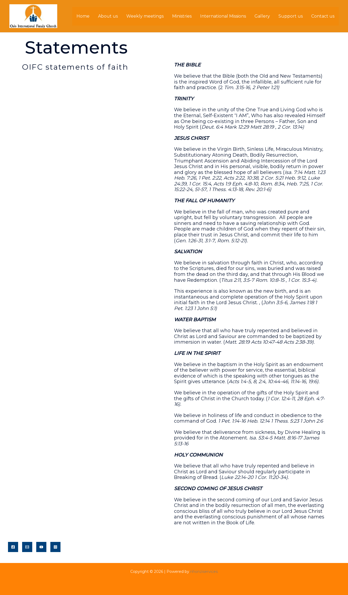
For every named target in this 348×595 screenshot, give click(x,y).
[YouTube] (41, 547)
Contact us (322, 16)
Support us (290, 16)
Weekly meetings (145, 16)
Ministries (182, 16)
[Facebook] (13, 547)
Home (83, 16)
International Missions (223, 16)
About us (108, 16)
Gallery (262, 16)
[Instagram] (55, 547)
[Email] (27, 547)
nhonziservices (204, 571)
